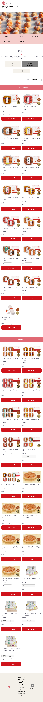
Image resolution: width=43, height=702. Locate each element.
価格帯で (35, 37)
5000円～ (21, 71)
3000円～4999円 (30, 64)
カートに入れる (11, 118)
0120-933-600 (21, 683)
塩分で (21, 37)
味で (7, 37)
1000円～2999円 (12, 64)
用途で (7, 41)
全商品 (21, 41)
